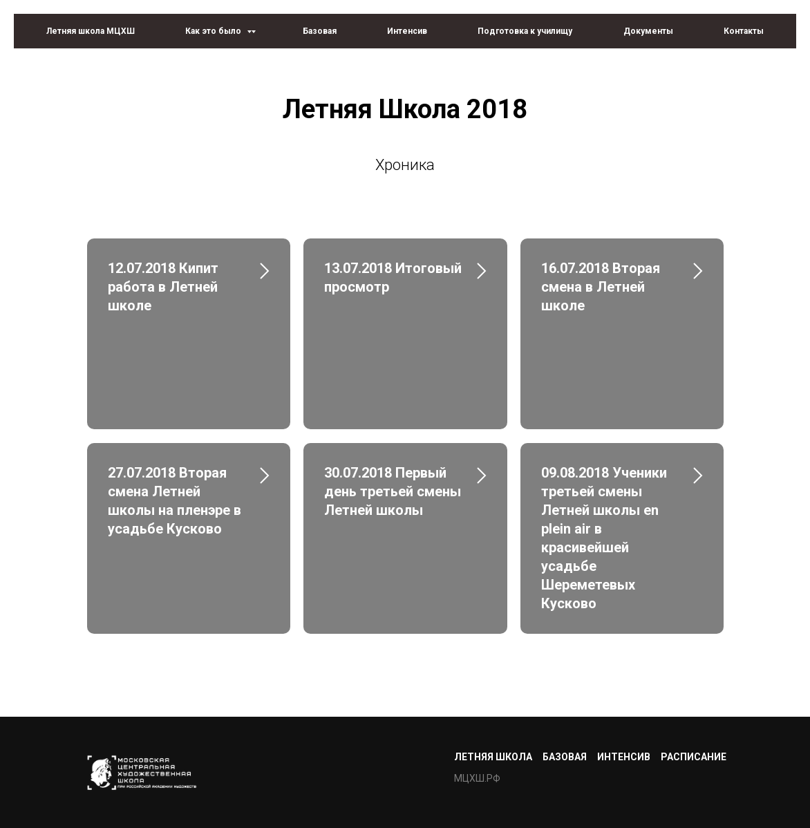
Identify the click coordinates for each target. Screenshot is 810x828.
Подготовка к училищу (525, 31)
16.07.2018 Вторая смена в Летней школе (600, 287)
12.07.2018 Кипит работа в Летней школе (163, 287)
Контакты (744, 31)
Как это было (214, 31)
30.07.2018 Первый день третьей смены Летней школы (392, 491)
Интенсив (407, 31)
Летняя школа (493, 756)
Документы (648, 31)
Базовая (320, 31)
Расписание (693, 756)
